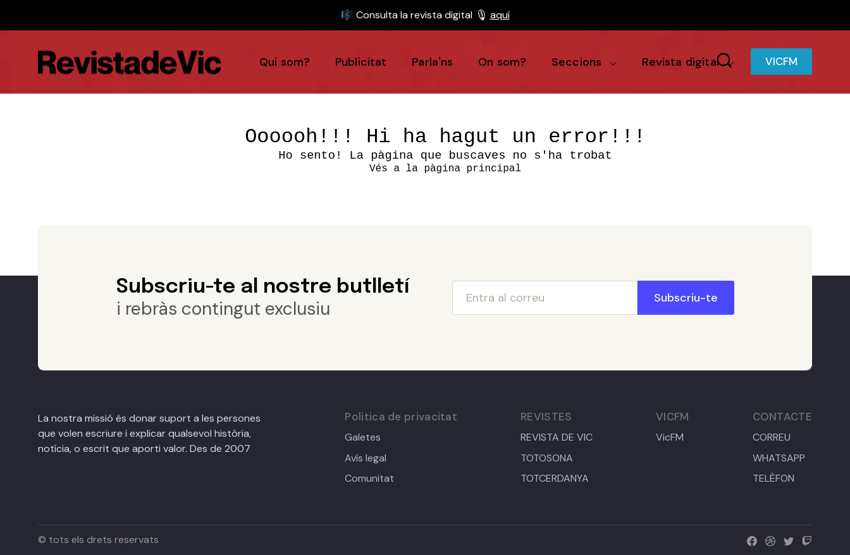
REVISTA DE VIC (556, 437)
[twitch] (804, 539)
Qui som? (284, 62)
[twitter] (786, 539)
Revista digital (680, 62)
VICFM (781, 62)
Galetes (363, 437)
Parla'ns (432, 62)
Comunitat (369, 478)
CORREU (772, 437)
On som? (502, 62)
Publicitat (361, 62)
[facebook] (749, 539)
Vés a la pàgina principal (445, 169)
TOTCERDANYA (554, 478)
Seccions (576, 62)
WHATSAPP (779, 458)
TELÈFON (773, 478)
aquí (500, 14)
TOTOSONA (546, 458)
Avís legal (365, 458)
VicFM (670, 437)
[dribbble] (767, 539)
